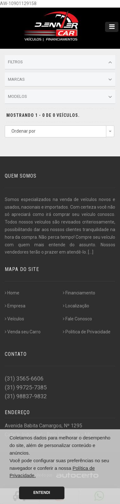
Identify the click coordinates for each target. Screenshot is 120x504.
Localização (76, 305)
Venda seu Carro (23, 331)
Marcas (60, 79)
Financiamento (79, 292)
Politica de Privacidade (86, 331)
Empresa (15, 305)
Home (12, 292)
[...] (90, 252)
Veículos (14, 318)
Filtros (60, 62)
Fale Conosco (77, 318)
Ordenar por (23, 131)
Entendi (41, 492)
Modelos (60, 97)
